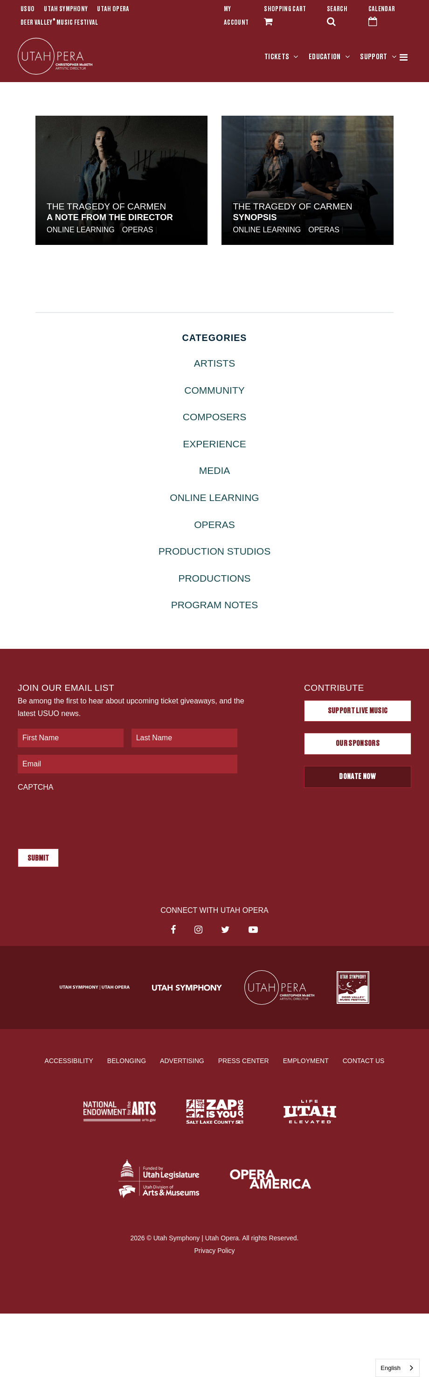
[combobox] (397, 1368)
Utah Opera (113, 9)
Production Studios (214, 551)
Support (373, 57)
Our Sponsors (358, 743)
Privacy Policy (214, 1250)
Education (325, 57)
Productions (214, 578)
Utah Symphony (66, 9)
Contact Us (364, 1060)
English (391, 1367)
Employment (306, 1060)
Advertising (182, 1060)
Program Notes (214, 604)
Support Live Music (358, 711)
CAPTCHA (35, 787)
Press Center (243, 1060)
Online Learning (81, 230)
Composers (215, 416)
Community (214, 390)
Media (214, 470)
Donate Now (357, 776)
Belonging (126, 1060)
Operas (137, 230)
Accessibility (69, 1060)
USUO (28, 9)
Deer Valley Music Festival (59, 23)
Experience (214, 443)
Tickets (276, 57)
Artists (214, 363)
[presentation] (88, 815)
